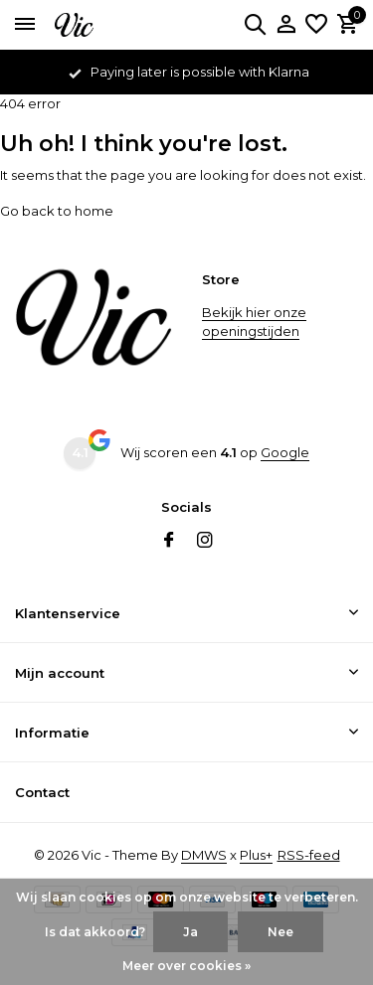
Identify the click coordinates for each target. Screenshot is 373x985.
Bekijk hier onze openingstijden (254, 322)
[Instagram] (205, 542)
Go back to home (56, 211)
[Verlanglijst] (316, 25)
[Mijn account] (286, 25)
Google (285, 452)
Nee (280, 931)
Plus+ (256, 855)
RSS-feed (309, 855)
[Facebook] (169, 542)
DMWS (204, 855)
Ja (190, 931)
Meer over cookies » (186, 965)
